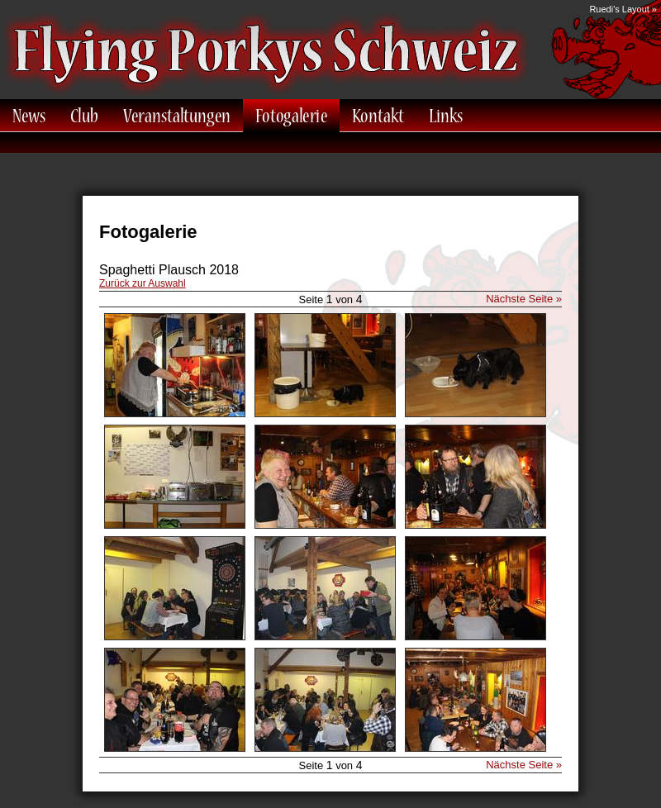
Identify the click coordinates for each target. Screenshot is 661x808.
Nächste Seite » (524, 298)
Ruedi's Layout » (623, 9)
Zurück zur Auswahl (142, 283)
